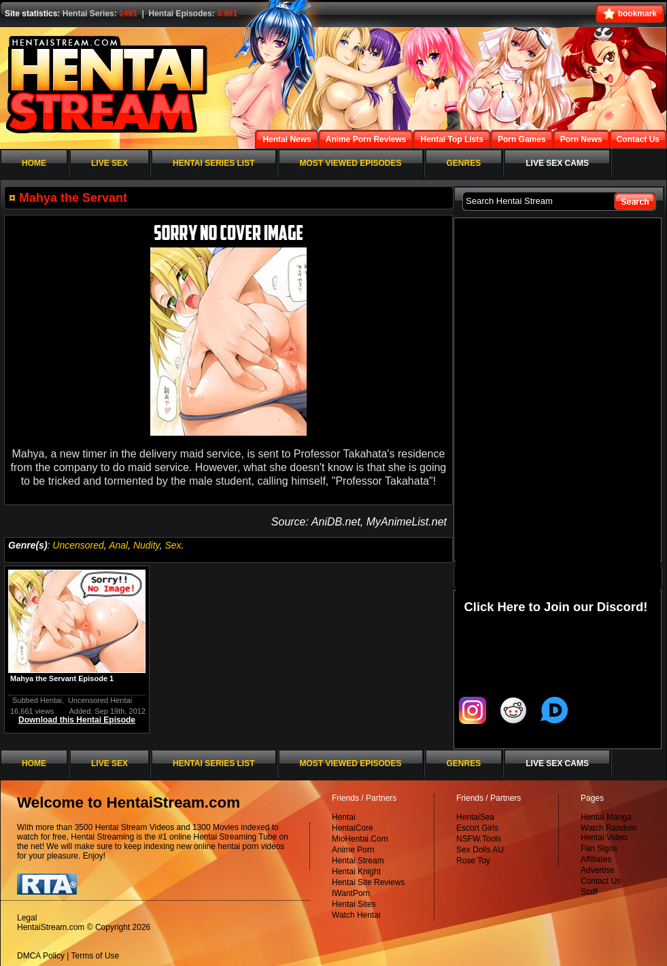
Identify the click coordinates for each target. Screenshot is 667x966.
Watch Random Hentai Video (608, 832)
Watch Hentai (356, 915)
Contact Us (601, 881)
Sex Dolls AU (480, 850)
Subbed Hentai (37, 700)
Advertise (598, 870)
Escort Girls (477, 828)
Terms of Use (95, 956)
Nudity (146, 545)
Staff (589, 892)
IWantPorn (351, 893)
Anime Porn (353, 850)
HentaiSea (475, 817)
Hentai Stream (358, 860)
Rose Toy (473, 860)
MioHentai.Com (360, 839)
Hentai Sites (354, 904)
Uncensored (78, 545)
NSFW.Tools (478, 839)
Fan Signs (599, 848)
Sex (173, 545)
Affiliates (596, 859)
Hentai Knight (356, 871)
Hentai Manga (606, 817)
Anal (118, 545)
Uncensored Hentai (100, 700)
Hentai (344, 817)
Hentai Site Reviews (368, 882)
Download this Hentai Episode (76, 720)
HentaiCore (352, 828)
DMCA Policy (41, 956)
